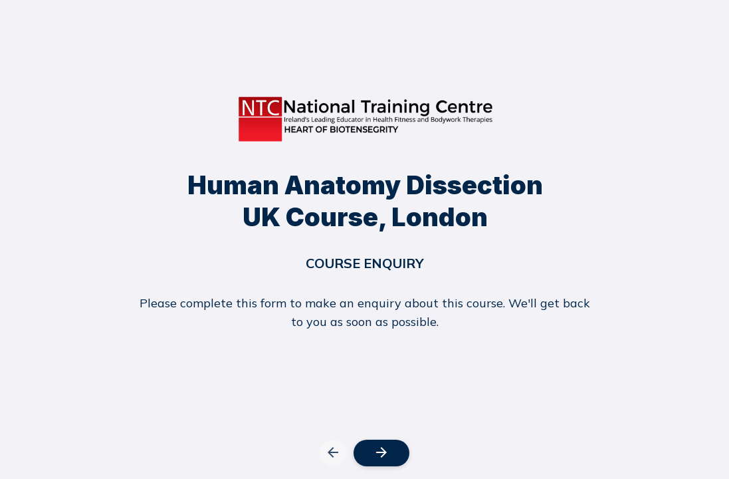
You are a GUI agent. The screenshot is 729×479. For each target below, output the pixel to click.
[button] (333, 441)
